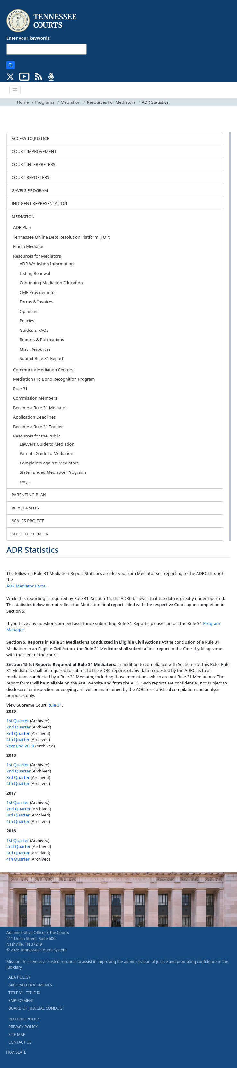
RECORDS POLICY (24, 1019)
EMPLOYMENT (21, 1000)
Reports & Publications (42, 339)
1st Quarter (17, 721)
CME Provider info (37, 292)
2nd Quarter (18, 727)
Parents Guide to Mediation (46, 453)
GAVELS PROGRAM (30, 190)
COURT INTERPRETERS (33, 164)
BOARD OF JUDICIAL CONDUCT (36, 1008)
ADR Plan (22, 227)
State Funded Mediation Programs (53, 472)
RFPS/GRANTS (25, 508)
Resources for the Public (36, 436)
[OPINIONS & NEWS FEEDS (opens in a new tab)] (38, 76)
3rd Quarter (18, 733)
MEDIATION (23, 216)
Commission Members (35, 398)
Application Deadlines (34, 417)
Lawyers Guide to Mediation (47, 444)
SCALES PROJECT (28, 521)
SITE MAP (16, 1034)
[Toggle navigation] (15, 90)
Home (23, 102)
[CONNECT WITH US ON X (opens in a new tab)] (10, 76)
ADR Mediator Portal (26, 586)
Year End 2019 (20, 746)
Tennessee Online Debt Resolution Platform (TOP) (61, 237)
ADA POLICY (19, 977)
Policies (27, 320)
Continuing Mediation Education (51, 283)
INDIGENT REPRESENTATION (39, 203)
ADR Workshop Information (47, 264)
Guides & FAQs (34, 330)
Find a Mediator (28, 246)
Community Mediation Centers (43, 370)
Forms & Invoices (36, 302)
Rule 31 (20, 389)
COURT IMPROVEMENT (34, 151)
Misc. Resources (35, 349)
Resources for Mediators (37, 256)
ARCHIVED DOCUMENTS (30, 985)
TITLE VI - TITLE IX (24, 992)
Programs (44, 102)
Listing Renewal (35, 273)
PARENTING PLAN (29, 495)
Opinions (28, 311)
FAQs (25, 482)
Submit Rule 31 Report (42, 358)
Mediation (71, 102)
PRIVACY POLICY (23, 1026)
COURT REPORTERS (30, 177)
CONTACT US (19, 1042)
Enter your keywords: (28, 38)
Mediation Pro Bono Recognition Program (54, 379)
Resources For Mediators (111, 102)
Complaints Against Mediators (49, 463)
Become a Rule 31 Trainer (38, 426)
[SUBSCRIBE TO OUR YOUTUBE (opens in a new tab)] (24, 76)
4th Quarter (18, 739)
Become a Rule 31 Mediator (40, 407)
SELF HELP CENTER (30, 534)
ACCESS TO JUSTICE (30, 138)
